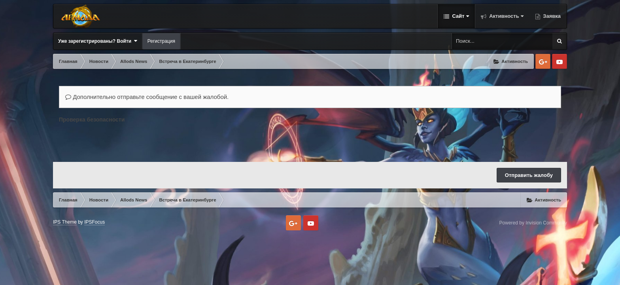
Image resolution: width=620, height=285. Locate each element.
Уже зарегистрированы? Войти (97, 41)
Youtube (559, 61)
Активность (506, 16)
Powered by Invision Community (533, 223)
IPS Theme (65, 222)
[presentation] (119, 140)
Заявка (551, 16)
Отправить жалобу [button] (529, 175)
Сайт (460, 16)
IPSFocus (94, 222)
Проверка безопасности (92, 119)
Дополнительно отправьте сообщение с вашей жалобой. (147, 96)
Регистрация (161, 41)
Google (542, 61)
